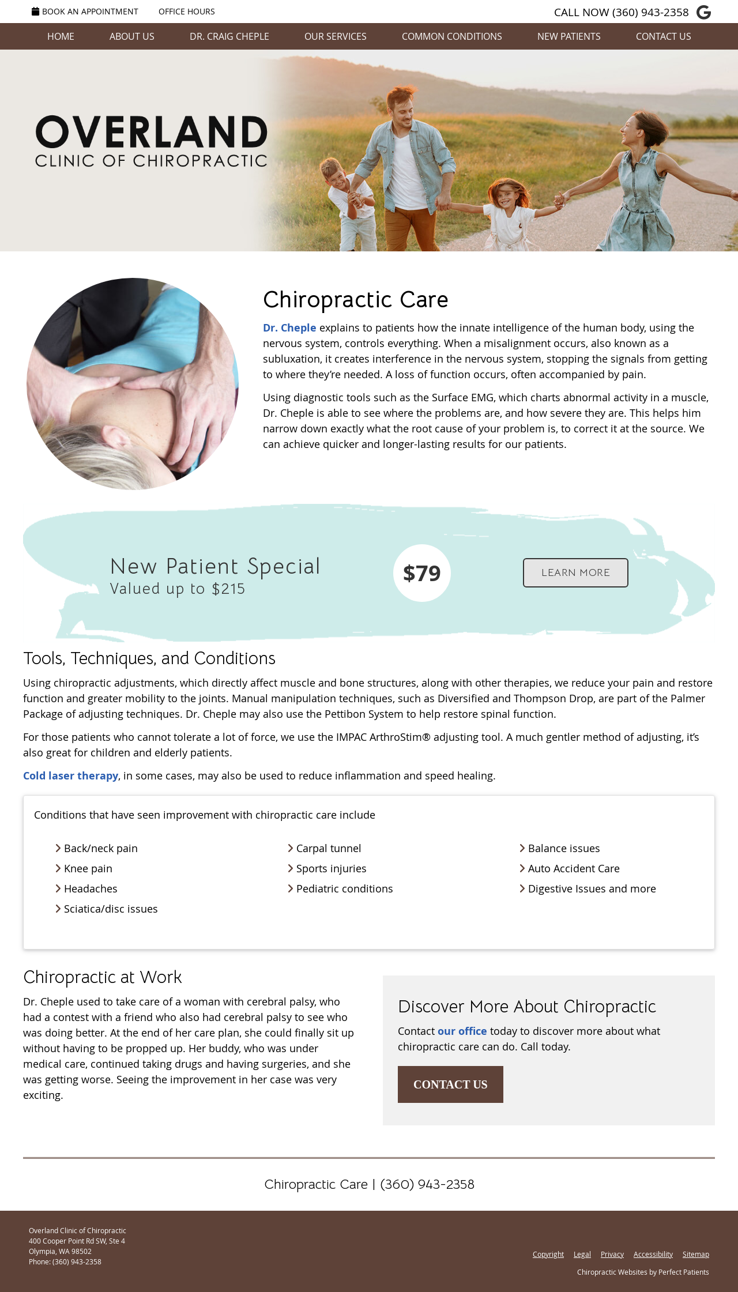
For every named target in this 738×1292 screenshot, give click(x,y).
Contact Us (663, 36)
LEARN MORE (575, 572)
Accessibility (653, 1254)
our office (462, 1031)
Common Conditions (452, 36)
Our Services (335, 36)
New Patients (569, 36)
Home (60, 36)
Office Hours (187, 11)
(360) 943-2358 (650, 12)
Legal (582, 1254)
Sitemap (696, 1254)
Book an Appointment (85, 11)
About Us (132, 36)
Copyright (548, 1254)
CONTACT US (450, 1084)
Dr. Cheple (290, 328)
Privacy (612, 1254)
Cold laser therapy (70, 776)
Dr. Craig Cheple (229, 36)
